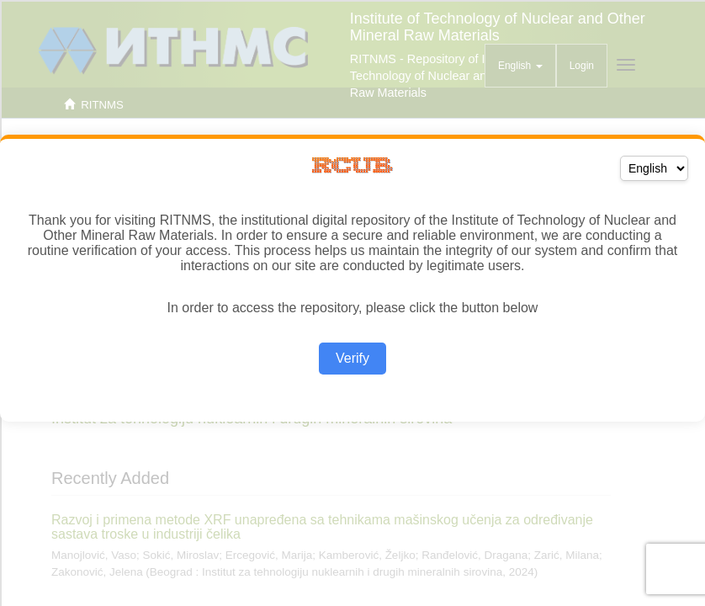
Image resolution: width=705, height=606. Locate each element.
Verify (352, 358)
